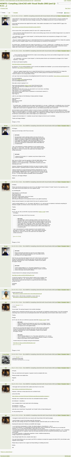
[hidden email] (20, 79)
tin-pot (5, 15)
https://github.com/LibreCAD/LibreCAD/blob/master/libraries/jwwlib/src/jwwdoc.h (30, 396)
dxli (6, 50)
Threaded (15, 12)
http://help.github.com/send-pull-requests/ (21, 64)
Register (69, 0)
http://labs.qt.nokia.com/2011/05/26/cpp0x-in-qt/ (23, 275)
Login (65, 0)
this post (17, 305)
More (68, 15)
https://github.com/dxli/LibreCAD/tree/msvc (22, 389)
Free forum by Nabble (5, 456)
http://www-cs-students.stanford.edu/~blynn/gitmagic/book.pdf (27, 293)
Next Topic (67, 8)
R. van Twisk (6, 354)
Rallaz (5, 289)
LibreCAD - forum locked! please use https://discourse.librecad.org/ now (16, 0)
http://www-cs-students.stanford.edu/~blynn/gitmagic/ (25, 297)
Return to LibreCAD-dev (6, 451)
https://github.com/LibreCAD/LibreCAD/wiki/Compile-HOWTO (26, 27)
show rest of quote (17, 236)
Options (67, 12)
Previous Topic (4, 8)
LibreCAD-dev (37, 0)
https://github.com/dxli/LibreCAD (24, 67)
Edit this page (68, 456)
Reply (59, 15)
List (9, 12)
